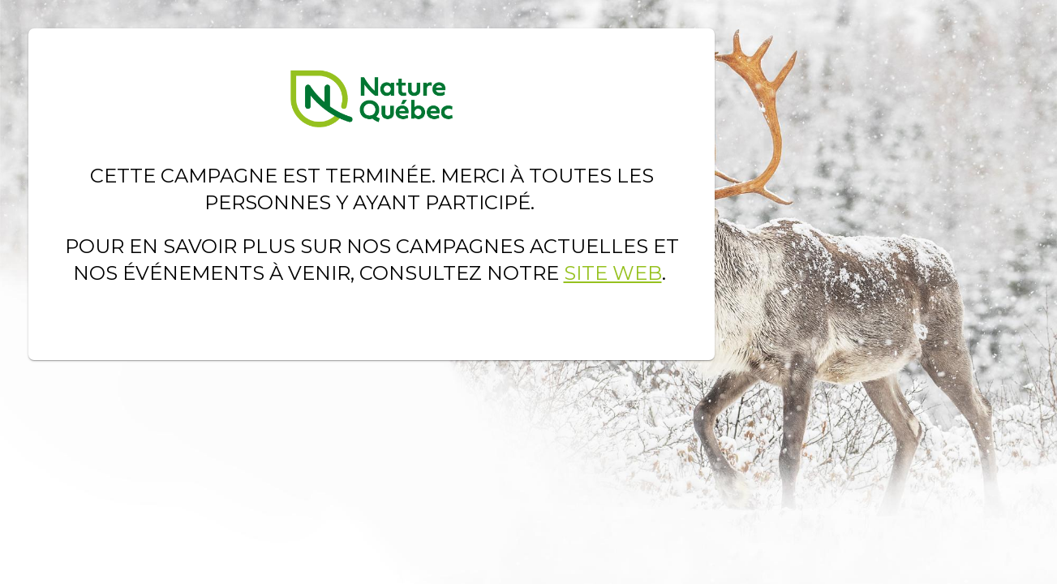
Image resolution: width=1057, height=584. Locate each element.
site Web (613, 273)
